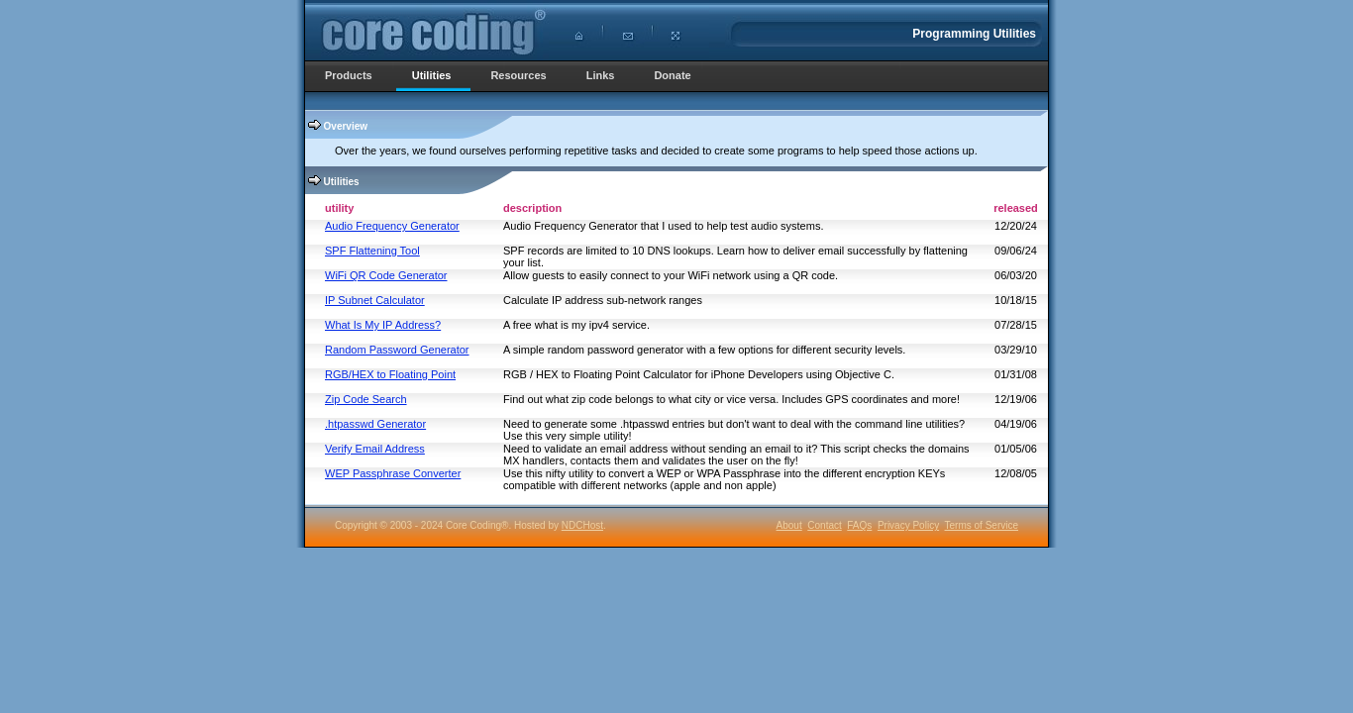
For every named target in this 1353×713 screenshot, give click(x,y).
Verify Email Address (375, 449)
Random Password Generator (397, 350)
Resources (518, 75)
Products (348, 75)
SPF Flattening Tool (372, 250)
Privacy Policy (908, 525)
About (789, 525)
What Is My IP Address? (383, 325)
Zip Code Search (366, 399)
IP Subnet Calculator (375, 300)
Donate (672, 75)
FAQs (859, 525)
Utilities (432, 75)
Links (600, 75)
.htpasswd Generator (375, 424)
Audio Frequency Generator (392, 226)
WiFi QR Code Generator (386, 275)
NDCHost (582, 525)
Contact (824, 525)
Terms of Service (981, 525)
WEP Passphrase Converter (393, 473)
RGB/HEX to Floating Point (390, 374)
